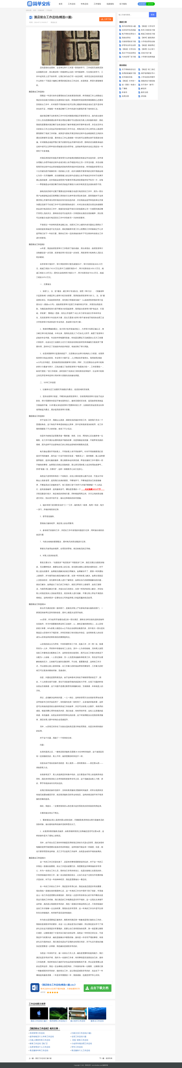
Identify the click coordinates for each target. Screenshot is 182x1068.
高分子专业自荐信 (129, 53)
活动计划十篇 (146, 53)
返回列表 (109, 1058)
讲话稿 (143, 96)
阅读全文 (54, 22)
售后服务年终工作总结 (39, 1050)
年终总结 (84, 4)
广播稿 (124, 88)
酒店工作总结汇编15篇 (43, 1058)
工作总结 (71, 4)
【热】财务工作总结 (80, 1040)
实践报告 (110, 4)
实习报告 (123, 4)
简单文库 (88, 1065)
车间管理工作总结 (37, 1033)
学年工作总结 (77, 1047)
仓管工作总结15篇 (79, 1037)
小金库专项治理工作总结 (82, 1043)
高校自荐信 (126, 38)
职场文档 (41, 10)
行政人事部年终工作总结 (40, 1040)
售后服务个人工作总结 (81, 1050)
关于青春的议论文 (129, 69)
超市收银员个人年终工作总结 (42, 1037)
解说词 (143, 88)
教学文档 (144, 92)
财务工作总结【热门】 (39, 1043)
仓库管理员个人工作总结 (40, 1047)
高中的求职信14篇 (129, 26)
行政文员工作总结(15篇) (81, 1033)
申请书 (124, 92)
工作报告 (97, 4)
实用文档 (125, 96)
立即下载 (107, 19)
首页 (60, 4)
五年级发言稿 (127, 77)
